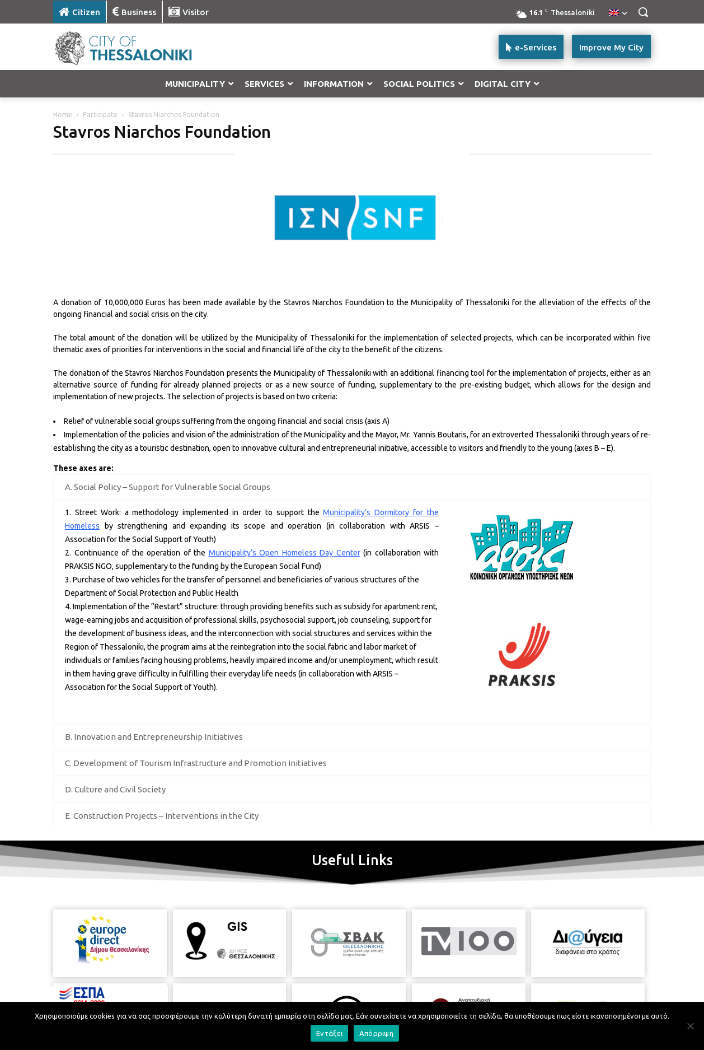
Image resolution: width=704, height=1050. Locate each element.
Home (62, 114)
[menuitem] (618, 13)
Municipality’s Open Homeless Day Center (284, 552)
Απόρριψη (376, 1033)
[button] (643, 12)
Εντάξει (329, 1033)
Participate (100, 114)
